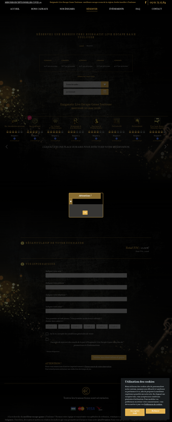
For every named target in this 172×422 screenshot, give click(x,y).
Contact (157, 9)
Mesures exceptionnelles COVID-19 (23, 2)
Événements (116, 9)
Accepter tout (134, 412)
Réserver (91, 9)
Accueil (14, 9)
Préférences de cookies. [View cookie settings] (153, 404)
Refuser (155, 411)
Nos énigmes (67, 9)
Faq (138, 9)
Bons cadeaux (39, 9)
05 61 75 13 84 (158, 3)
